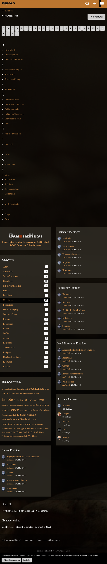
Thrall (25, 432)
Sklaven (46, 428)
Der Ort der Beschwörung (73, 310)
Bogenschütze (36, 388)
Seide (7, 175)
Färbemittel (10, 89)
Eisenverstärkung (12, 79)
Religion (46, 410)
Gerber (40, 399)
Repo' (64, 429)
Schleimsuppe (19, 428)
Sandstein (66, 238)
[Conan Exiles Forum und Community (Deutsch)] (8, 3)
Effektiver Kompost (13, 70)
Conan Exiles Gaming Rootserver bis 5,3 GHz (23, 242)
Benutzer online (11, 520)
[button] (87, 3)
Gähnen (10, 472)
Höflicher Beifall (22, 405)
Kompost (9, 144)
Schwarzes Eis (30, 428)
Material (27, 410)
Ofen (40, 410)
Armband (5, 389)
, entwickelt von (53, 551)
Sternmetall (10, 194)
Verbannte (5, 436)
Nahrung (34, 410)
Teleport (19, 432)
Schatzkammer (37, 424)
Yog (29, 436)
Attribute (12, 389)
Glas (7, 123)
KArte (32, 405)
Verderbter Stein (12, 204)
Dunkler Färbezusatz (14, 59)
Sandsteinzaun (28, 419)
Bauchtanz (11, 464)
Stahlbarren (10, 179)
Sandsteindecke (13, 415)
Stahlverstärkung (12, 189)
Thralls (30, 432)
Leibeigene (13, 409)
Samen (4, 415)
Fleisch (28, 400)
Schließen (26, 560)
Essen (22, 400)
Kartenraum (42, 405)
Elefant (36, 394)
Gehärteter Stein (12, 109)
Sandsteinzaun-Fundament (16, 424)
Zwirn (7, 219)
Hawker (65, 421)
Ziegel (7, 214)
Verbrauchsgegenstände (19, 436)
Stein (13, 432)
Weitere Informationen (11, 560)
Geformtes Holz (12, 100)
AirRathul (10, 460)
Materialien (10, 164)
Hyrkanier (66, 294)
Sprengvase (6, 432)
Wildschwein (12, 488)
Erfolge (16, 400)
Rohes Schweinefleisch (17, 480)
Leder (7, 154)
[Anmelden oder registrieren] (95, 3)
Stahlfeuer (9, 184)
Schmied (66, 326)
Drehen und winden (71, 254)
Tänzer (41, 432)
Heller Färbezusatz (13, 134)
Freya (33, 400)
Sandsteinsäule (28, 414)
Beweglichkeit (22, 389)
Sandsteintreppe (10, 419)
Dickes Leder (10, 50)
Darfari (6, 393)
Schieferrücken (7, 428)
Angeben (66, 262)
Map (21, 410)
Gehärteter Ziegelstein (14, 114)
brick (47, 389)
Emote (7, 399)
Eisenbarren (10, 74)
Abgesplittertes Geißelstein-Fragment (23, 457)
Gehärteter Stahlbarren (14, 104)
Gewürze (12, 405)
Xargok (65, 414)
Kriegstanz (67, 270)
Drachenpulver (11, 55)
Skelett (39, 428)
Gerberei (5, 405)
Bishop (65, 437)
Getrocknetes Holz (13, 119)
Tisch (36, 432)
